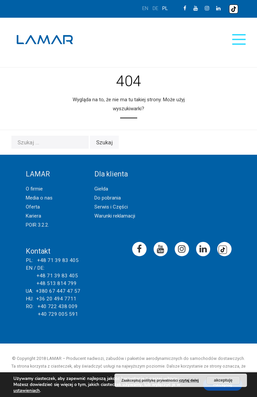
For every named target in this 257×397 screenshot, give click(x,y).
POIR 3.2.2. (37, 225)
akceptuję (223, 380)
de (155, 8)
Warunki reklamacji (114, 216)
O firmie (34, 189)
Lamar (44, 39)
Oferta (33, 207)
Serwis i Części (111, 207)
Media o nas (39, 198)
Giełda (101, 189)
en (145, 8)
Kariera (33, 216)
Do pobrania (107, 198)
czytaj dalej (189, 380)
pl (165, 8)
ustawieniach (26, 391)
